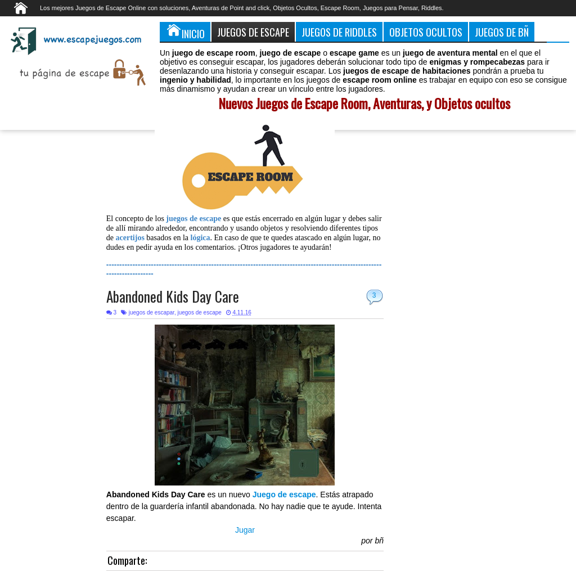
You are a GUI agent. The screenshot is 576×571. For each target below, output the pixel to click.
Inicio (185, 31)
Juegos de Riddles (339, 31)
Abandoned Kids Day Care (172, 296)
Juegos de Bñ (502, 31)
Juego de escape (284, 494)
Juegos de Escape (253, 31)
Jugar (245, 529)
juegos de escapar (151, 312)
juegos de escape (199, 312)
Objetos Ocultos (425, 31)
